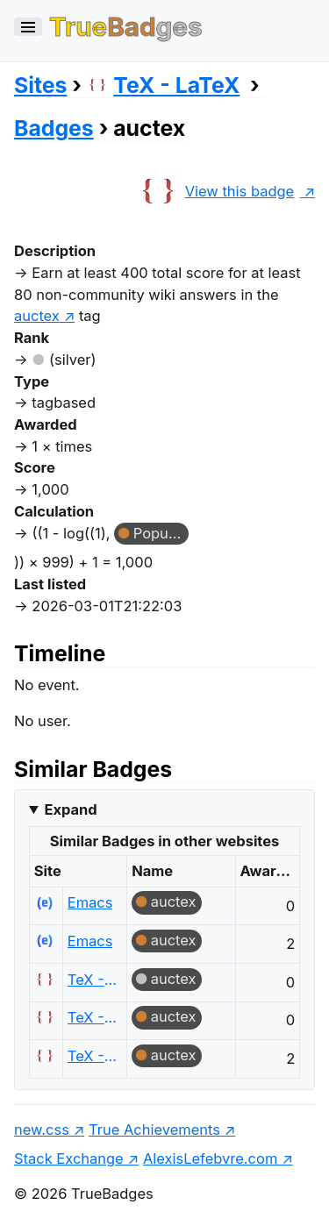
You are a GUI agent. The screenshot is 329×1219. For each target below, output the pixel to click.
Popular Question (161, 533)
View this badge (215, 191)
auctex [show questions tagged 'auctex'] (37, 315)
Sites (40, 85)
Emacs (90, 902)
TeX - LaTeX (163, 85)
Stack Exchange (69, 1158)
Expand (70, 809)
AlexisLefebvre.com (210, 1158)
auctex (174, 901)
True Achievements (154, 1129)
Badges (54, 128)
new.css (41, 1129)
